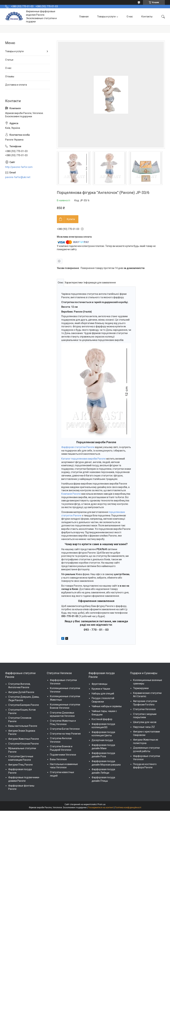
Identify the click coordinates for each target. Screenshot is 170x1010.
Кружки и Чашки (101, 688)
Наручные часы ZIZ (144, 727)
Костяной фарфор (102, 719)
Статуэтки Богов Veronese (65, 728)
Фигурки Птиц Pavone (20, 764)
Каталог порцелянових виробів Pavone (83, 458)
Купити (71, 219)
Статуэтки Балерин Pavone (23, 705)
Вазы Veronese (58, 759)
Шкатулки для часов (144, 722)
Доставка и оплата (16, 84)
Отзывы (9, 76)
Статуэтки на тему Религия (65, 733)
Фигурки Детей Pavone (21, 692)
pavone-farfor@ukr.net (17, 177)
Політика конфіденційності (128, 807)
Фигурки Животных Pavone (23, 738)
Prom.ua (101, 804)
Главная (84, 16)
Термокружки (141, 688)
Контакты (146, 16)
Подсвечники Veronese (63, 754)
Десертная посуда (102, 740)
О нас (130, 16)
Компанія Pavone (71, 493)
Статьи (9, 59)
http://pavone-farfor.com (19, 167)
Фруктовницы (99, 684)
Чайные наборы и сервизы (107, 706)
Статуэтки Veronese (144, 709)
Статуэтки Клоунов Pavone (23, 743)
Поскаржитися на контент (100, 807)
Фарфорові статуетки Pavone (78, 447)
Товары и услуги (106, 16)
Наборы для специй (103, 693)
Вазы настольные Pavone (22, 726)
